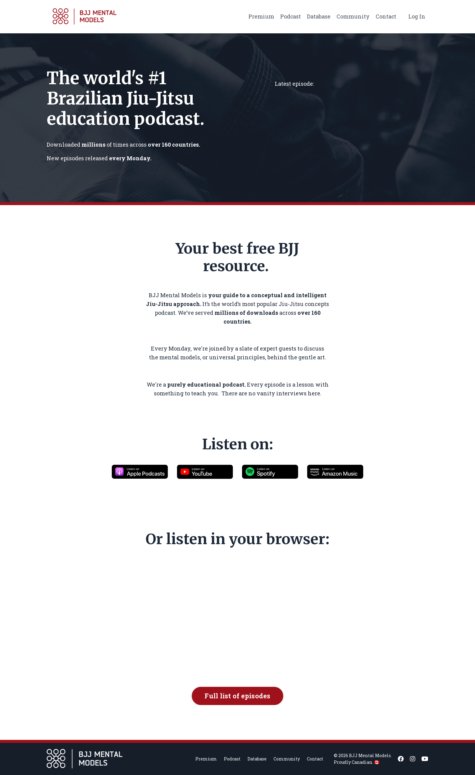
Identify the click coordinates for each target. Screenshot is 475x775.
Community (352, 16)
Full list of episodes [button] (237, 695)
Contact (385, 16)
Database (318, 16)
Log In (416, 16)
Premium (261, 16)
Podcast (290, 16)
